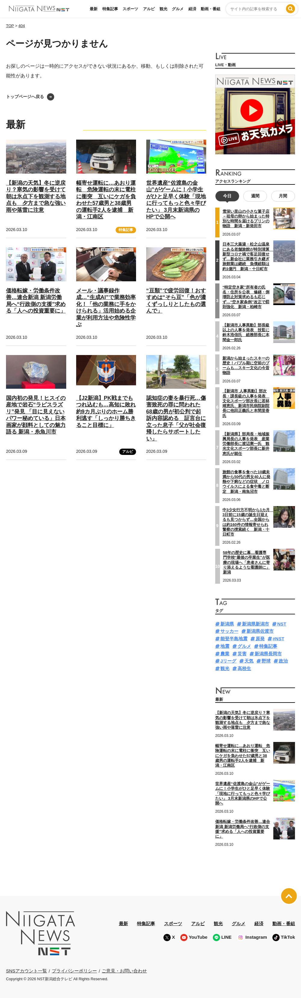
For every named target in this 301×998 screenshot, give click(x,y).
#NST (278, 638)
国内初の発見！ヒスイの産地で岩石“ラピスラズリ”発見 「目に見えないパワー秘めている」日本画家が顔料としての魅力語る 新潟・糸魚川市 (36, 415)
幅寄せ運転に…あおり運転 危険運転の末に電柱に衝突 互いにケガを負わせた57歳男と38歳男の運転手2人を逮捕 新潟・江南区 (242, 755)
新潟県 (227, 623)
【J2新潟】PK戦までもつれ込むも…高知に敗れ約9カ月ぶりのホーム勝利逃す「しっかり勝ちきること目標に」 (106, 411)
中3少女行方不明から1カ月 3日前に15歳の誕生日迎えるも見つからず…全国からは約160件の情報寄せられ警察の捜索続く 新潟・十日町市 (248, 522)
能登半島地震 (233, 638)
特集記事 (110, 9)
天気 (248, 660)
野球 (266, 660)
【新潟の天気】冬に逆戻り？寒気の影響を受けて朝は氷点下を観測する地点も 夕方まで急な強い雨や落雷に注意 (36, 196)
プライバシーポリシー (74, 970)
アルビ (149, 9)
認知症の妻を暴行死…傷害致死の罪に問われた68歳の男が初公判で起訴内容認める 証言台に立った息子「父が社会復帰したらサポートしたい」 (176, 418)
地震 (224, 646)
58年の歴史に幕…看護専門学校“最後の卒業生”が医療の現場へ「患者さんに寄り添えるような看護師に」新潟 (246, 562)
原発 (260, 638)
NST (281, 623)
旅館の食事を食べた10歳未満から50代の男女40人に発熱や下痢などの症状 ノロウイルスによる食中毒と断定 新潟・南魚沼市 (246, 482)
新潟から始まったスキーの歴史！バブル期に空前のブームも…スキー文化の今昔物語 (245, 365)
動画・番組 (210, 9)
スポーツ (130, 9)
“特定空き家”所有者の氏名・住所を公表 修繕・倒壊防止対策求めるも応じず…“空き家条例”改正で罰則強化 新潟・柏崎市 (245, 297)
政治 (283, 660)
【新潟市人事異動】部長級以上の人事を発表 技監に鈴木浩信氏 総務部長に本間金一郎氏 (245, 332)
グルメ (178, 9)
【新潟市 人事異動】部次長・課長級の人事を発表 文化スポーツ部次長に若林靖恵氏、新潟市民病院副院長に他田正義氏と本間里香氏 (245, 403)
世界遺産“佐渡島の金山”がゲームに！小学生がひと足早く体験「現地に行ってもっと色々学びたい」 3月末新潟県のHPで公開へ (242, 793)
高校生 (244, 668)
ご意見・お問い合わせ (124, 970)
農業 (224, 653)
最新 (94, 9)
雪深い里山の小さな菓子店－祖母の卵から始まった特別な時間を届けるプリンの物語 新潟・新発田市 (245, 218)
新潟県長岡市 (268, 653)
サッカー (229, 631)
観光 (163, 9)
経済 (192, 9)
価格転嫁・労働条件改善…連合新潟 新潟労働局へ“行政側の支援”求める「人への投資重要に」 (242, 829)
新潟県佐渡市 (260, 631)
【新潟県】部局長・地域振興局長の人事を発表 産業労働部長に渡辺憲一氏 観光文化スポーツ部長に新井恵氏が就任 (245, 444)
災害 (242, 653)
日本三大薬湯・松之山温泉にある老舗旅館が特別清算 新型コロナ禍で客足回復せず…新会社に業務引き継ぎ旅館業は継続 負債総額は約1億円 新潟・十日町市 (247, 256)
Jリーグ (228, 660)
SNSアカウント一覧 (26, 970)
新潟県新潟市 (255, 623)
